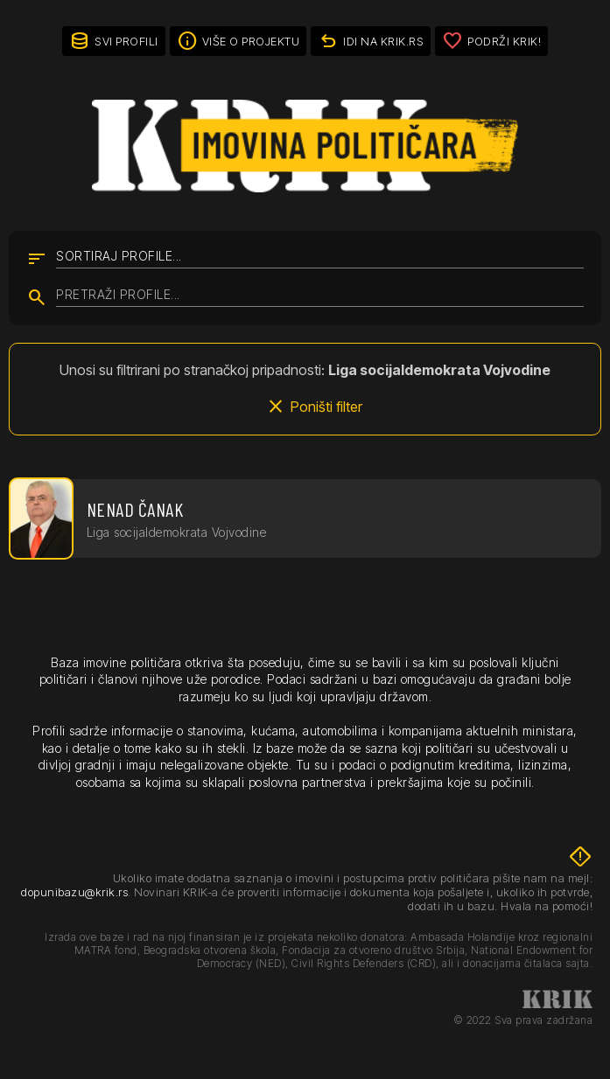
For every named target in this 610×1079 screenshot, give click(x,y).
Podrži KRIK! (504, 41)
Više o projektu (251, 41)
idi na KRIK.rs (383, 41)
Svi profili (126, 41)
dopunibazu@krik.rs (74, 892)
